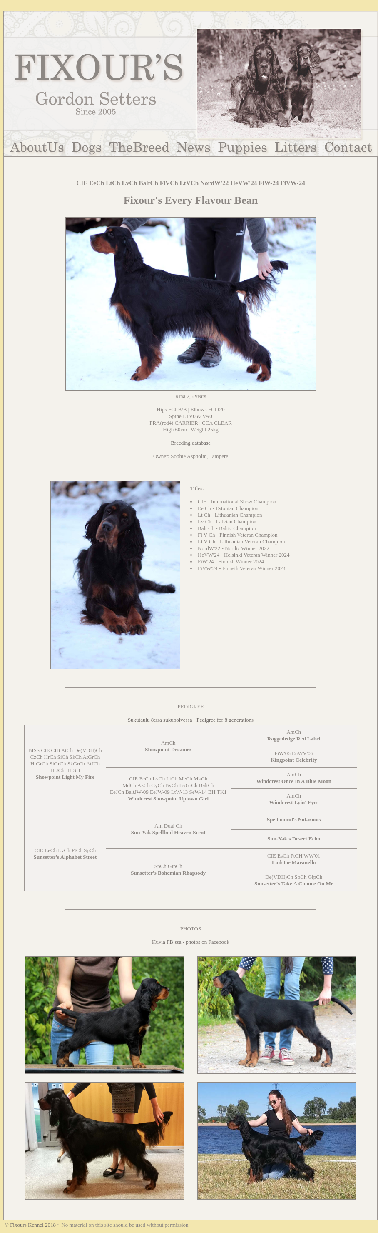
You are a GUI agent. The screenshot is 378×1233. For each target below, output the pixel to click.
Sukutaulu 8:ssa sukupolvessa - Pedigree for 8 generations (191, 720)
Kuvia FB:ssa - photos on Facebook (190, 942)
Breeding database (191, 443)
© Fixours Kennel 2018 (30, 1225)
